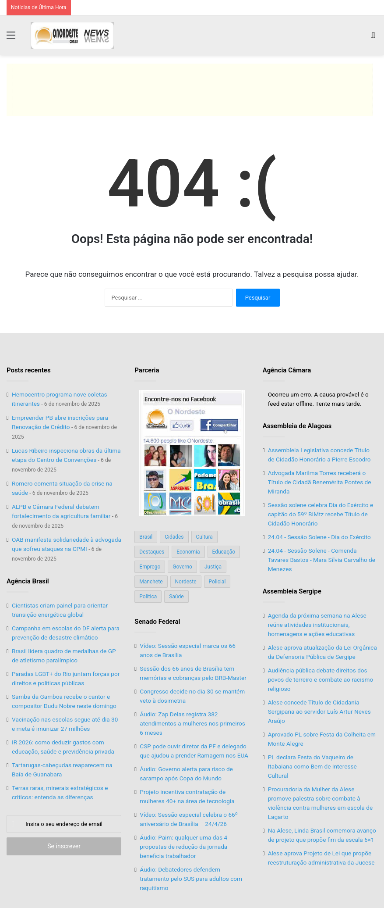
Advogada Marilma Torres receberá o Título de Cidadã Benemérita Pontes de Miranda (319, 482)
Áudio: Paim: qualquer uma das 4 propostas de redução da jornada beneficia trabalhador (183, 846)
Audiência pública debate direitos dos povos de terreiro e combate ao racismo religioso (320, 679)
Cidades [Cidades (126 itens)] (174, 537)
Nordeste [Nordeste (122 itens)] (186, 582)
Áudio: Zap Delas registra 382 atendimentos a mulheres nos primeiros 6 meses (192, 723)
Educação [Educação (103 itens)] (224, 552)
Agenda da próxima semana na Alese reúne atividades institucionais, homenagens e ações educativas (317, 624)
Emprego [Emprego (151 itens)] (149, 567)
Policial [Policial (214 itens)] (217, 582)
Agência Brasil (28, 581)
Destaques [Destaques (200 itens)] (151, 552)
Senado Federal (157, 622)
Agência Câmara (287, 370)
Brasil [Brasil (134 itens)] (145, 537)
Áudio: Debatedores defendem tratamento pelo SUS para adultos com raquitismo (191, 878)
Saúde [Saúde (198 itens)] (176, 596)
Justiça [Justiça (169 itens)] (213, 567)
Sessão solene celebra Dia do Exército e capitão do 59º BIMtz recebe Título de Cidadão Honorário (320, 514)
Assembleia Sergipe (292, 591)
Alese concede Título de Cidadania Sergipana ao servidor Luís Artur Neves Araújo (319, 711)
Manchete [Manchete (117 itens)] (150, 582)
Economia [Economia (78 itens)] (188, 552)
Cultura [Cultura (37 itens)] (204, 537)
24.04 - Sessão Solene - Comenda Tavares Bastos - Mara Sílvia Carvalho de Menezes (321, 559)
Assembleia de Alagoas (297, 426)
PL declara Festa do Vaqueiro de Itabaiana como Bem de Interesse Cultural (312, 766)
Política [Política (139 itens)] (148, 596)
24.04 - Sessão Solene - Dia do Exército (319, 536)
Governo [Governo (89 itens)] (182, 567)
